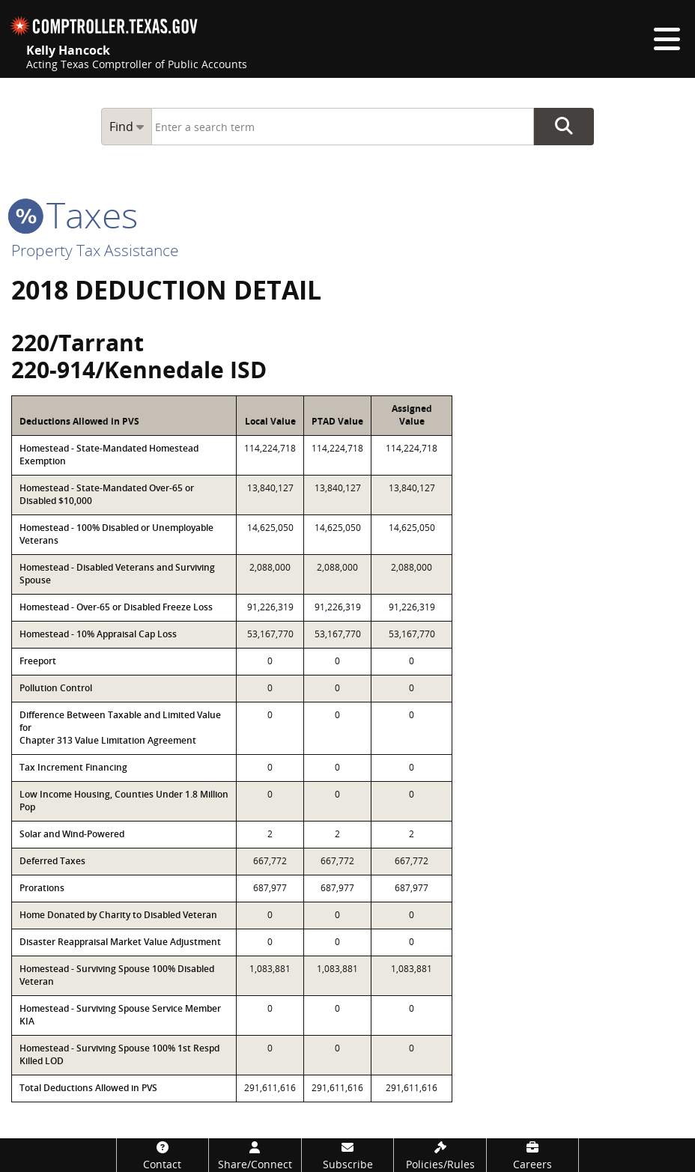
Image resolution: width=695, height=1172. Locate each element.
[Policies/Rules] (440, 1155)
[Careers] (533, 1155)
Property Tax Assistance (95, 250)
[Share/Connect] (255, 1155)
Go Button (564, 126)
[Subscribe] (348, 1155)
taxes (74, 214)
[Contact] (163, 1155)
